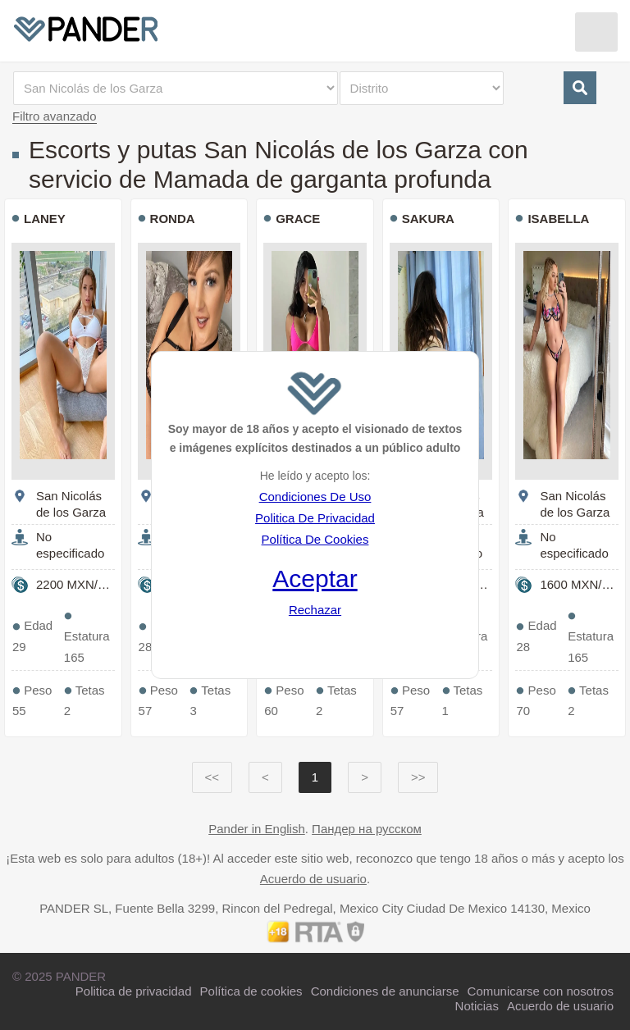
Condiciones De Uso (315, 497)
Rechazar (315, 610)
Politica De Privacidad (315, 518)
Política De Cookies (315, 539)
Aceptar (314, 578)
